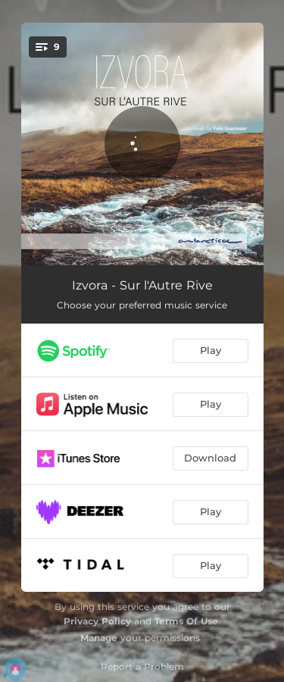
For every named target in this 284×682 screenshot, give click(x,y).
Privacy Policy (97, 621)
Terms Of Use (186, 621)
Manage (98, 637)
